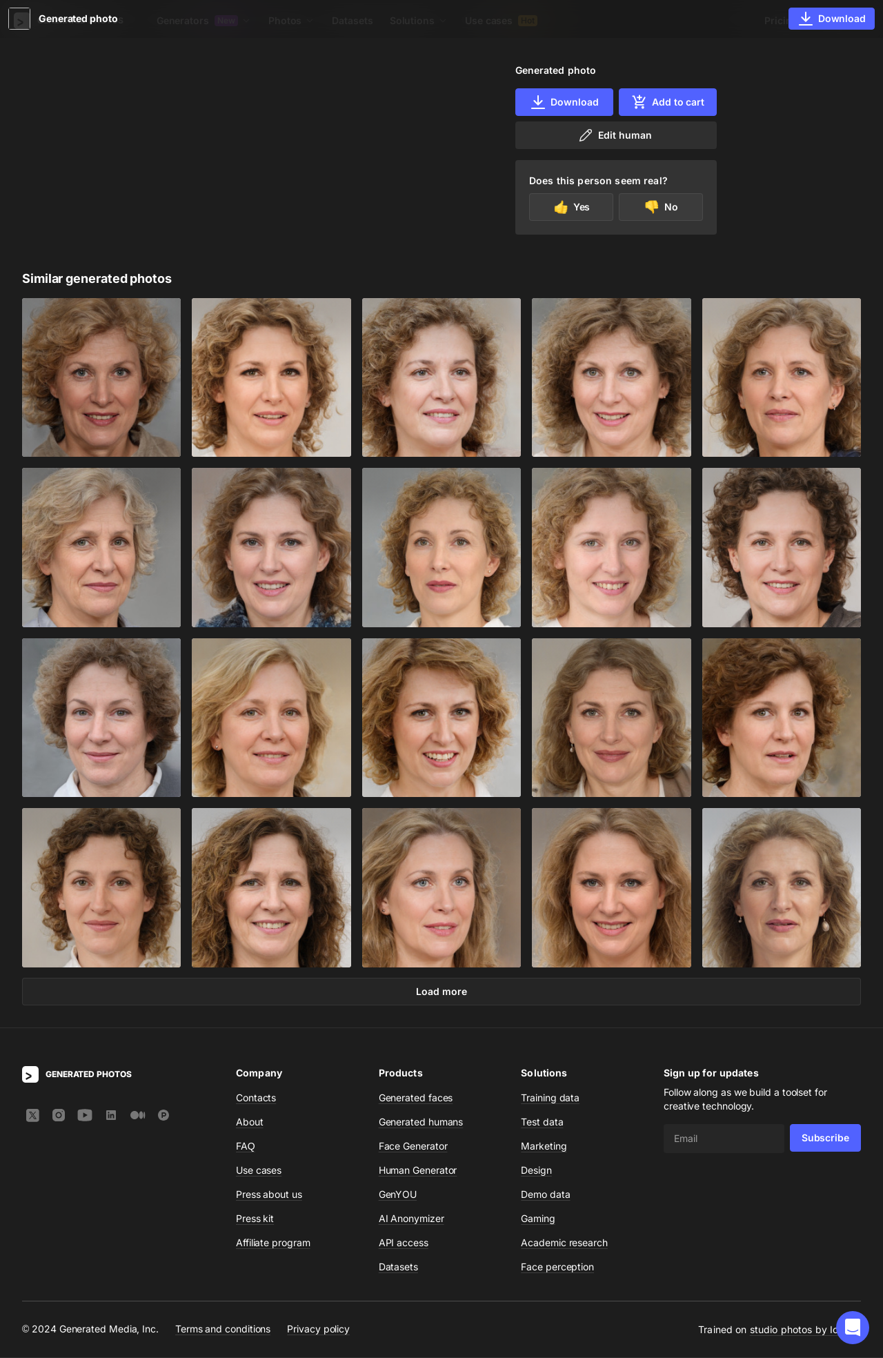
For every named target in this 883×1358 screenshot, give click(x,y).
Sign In (842, 20)
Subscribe (825, 1138)
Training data (550, 1098)
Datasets (352, 20)
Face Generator (413, 1146)
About (250, 1122)
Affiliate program (273, 1243)
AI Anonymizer (411, 1219)
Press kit (255, 1219)
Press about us (269, 1195)
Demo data (545, 1195)
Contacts (256, 1098)
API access (403, 1243)
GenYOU (398, 1195)
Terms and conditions (222, 1329)
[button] (852, 1327)
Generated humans (421, 1122)
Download (564, 102)
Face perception (557, 1267)
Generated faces (416, 1098)
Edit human (614, 135)
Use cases (501, 20)
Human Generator (418, 1171)
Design (536, 1171)
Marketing (543, 1146)
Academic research (564, 1243)
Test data (542, 1122)
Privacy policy (318, 1329)
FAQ (245, 1146)
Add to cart (667, 102)
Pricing (780, 20)
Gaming (538, 1219)
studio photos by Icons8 (805, 1330)
